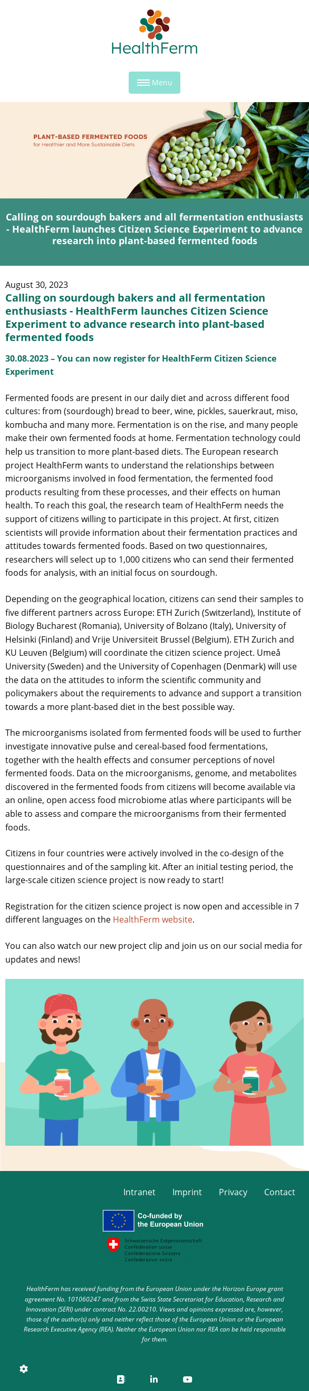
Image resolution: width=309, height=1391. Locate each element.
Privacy (233, 1192)
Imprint (187, 1192)
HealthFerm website (152, 919)
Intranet (139, 1192)
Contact (279, 1192)
